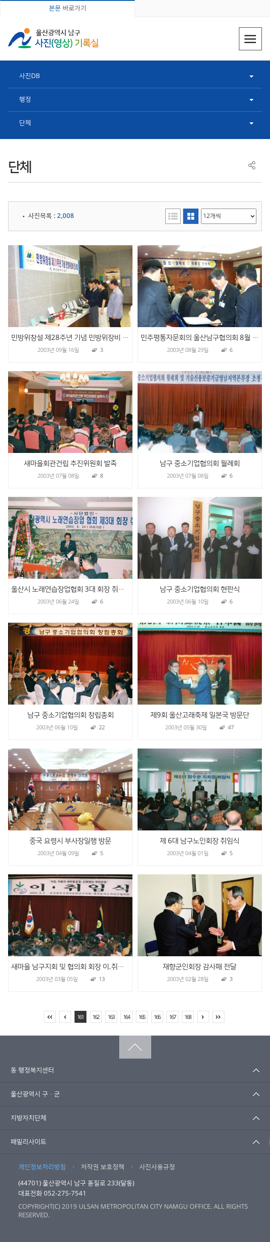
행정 (25, 99)
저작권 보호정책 (102, 1167)
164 (126, 1017)
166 (157, 1017)
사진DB (29, 76)
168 (187, 1017)
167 (172, 1017)
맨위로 (135, 1047)
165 (141, 1017)
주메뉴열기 (250, 38)
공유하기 (252, 165)
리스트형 (173, 216)
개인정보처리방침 (42, 1167)
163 (111, 1017)
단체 (25, 123)
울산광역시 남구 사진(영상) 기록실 (53, 38)
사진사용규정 (157, 1167)
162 (95, 1017)
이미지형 (190, 216)
